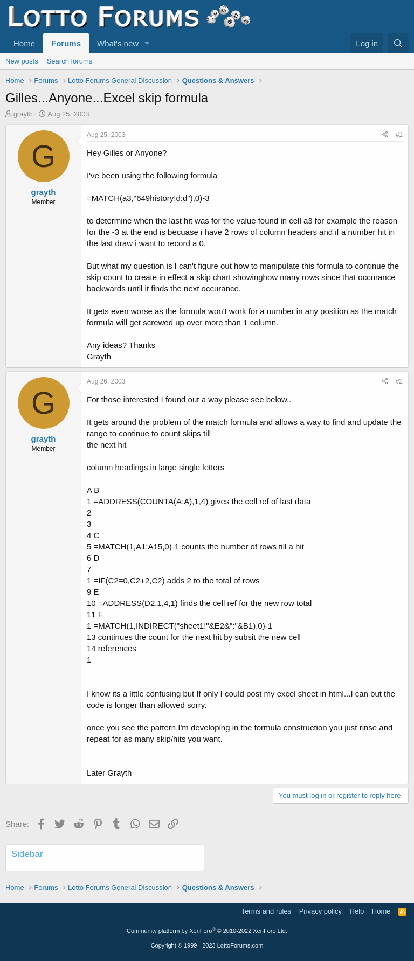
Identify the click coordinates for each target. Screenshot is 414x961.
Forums (66, 43)
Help (357, 911)
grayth (23, 114)
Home (24, 43)
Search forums (70, 61)
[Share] (385, 135)
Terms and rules (266, 911)
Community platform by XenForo (207, 931)
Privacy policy (320, 911)
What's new (118, 43)
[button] (147, 43)
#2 (399, 381)
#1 (399, 134)
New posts (21, 61)
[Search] (398, 43)
